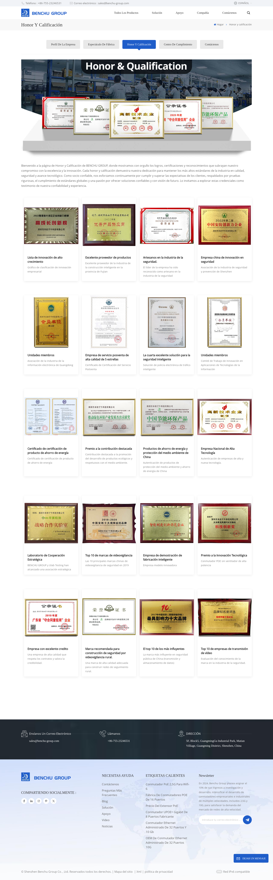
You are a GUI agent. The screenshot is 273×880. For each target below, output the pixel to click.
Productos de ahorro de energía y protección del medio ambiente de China (165, 453)
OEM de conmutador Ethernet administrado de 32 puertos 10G (166, 842)
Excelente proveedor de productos (108, 257)
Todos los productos (126, 12)
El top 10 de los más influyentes (163, 649)
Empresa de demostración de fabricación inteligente (162, 557)
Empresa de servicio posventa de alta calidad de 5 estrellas (107, 357)
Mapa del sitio (123, 872)
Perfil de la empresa (63, 44)
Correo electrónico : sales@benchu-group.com (99, 3)
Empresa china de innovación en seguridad (222, 260)
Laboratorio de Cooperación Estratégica (46, 557)
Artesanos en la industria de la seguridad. (163, 260)
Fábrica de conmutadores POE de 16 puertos (166, 797)
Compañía (203, 12)
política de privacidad (159, 872)
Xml (138, 872)
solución (107, 807)
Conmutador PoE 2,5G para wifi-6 (167, 786)
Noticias (107, 826)
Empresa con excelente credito (48, 649)
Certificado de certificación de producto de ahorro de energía (48, 451)
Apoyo (180, 12)
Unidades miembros (41, 355)
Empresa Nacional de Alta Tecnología (218, 451)
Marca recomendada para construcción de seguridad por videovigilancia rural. (105, 653)
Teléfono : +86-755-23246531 (41, 3)
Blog (105, 801)
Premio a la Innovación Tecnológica (224, 555)
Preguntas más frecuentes (112, 792)
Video (106, 820)
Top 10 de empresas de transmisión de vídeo (224, 651)
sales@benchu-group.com (44, 741)
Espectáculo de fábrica (101, 44)
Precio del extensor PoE (162, 806)
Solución (157, 12)
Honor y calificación (139, 44)
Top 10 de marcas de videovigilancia (108, 555)
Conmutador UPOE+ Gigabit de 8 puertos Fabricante (167, 814)
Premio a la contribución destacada (108, 449)
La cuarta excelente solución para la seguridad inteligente (166, 357)
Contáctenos (229, 12)
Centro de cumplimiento (178, 44)
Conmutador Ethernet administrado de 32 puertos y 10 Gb (166, 827)
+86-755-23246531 (119, 741)
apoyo (106, 814)
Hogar (219, 24)
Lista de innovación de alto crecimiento (45, 260)
